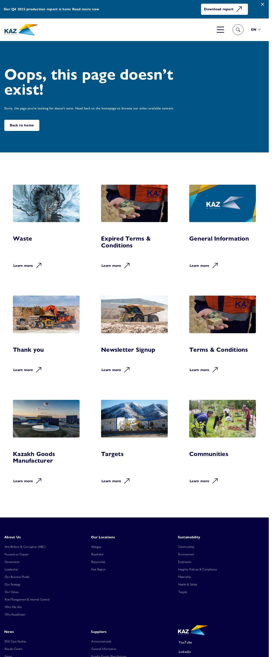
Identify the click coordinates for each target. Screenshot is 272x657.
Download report (223, 9)
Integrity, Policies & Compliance (197, 569)
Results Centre (14, 649)
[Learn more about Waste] (46, 229)
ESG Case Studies (15, 641)
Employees (184, 562)
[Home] (21, 30)
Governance (12, 562)
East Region (98, 569)
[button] (256, 29)
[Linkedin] (217, 651)
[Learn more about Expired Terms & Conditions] (134, 229)
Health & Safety (187, 584)
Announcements (101, 641)
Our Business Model (17, 577)
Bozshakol (97, 554)
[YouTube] (217, 642)
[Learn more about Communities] (222, 444)
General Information (103, 649)
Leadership (11, 569)
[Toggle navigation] (220, 29)
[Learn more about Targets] (134, 444)
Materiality (184, 577)
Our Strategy (12, 584)
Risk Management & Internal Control (27, 599)
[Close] (263, 4)
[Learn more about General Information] (222, 229)
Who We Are (13, 607)
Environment (186, 554)
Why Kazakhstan (15, 614)
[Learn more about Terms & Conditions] (222, 337)
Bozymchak (98, 562)
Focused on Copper (17, 554)
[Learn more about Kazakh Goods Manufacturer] (46, 444)
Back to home (22, 125)
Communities (186, 547)
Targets (182, 592)
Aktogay (96, 547)
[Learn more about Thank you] (46, 337)
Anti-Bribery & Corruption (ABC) (25, 547)
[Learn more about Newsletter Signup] (134, 337)
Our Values (12, 592)
